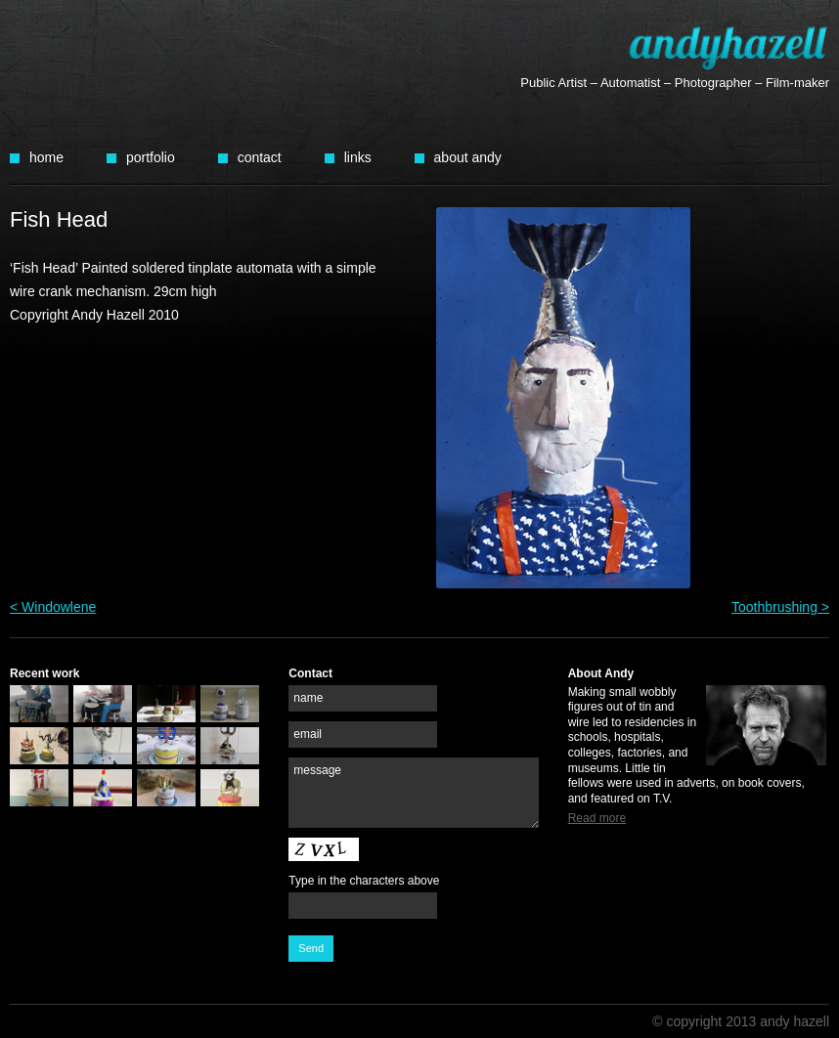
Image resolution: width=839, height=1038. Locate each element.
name (308, 698)
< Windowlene (53, 607)
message (317, 770)
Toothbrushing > (780, 607)
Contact (260, 157)
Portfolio (150, 157)
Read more (597, 818)
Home (46, 157)
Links (358, 157)
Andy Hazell (728, 47)
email (307, 734)
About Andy (468, 157)
